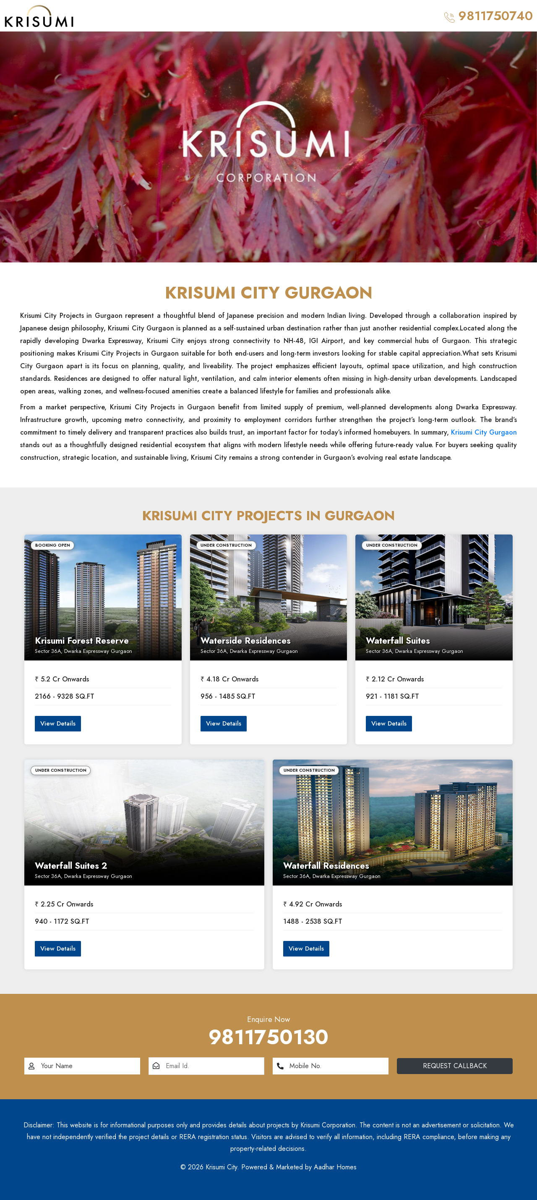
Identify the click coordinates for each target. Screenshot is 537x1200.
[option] (268, 146)
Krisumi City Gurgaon (484, 432)
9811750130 (268, 1037)
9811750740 (488, 16)
